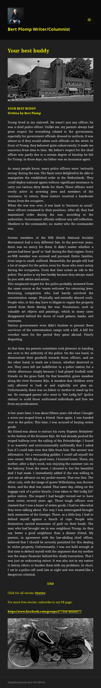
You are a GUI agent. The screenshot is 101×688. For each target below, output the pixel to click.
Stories (40, 593)
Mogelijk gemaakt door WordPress (26, 682)
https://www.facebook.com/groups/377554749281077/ (45, 611)
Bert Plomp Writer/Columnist (39, 29)
